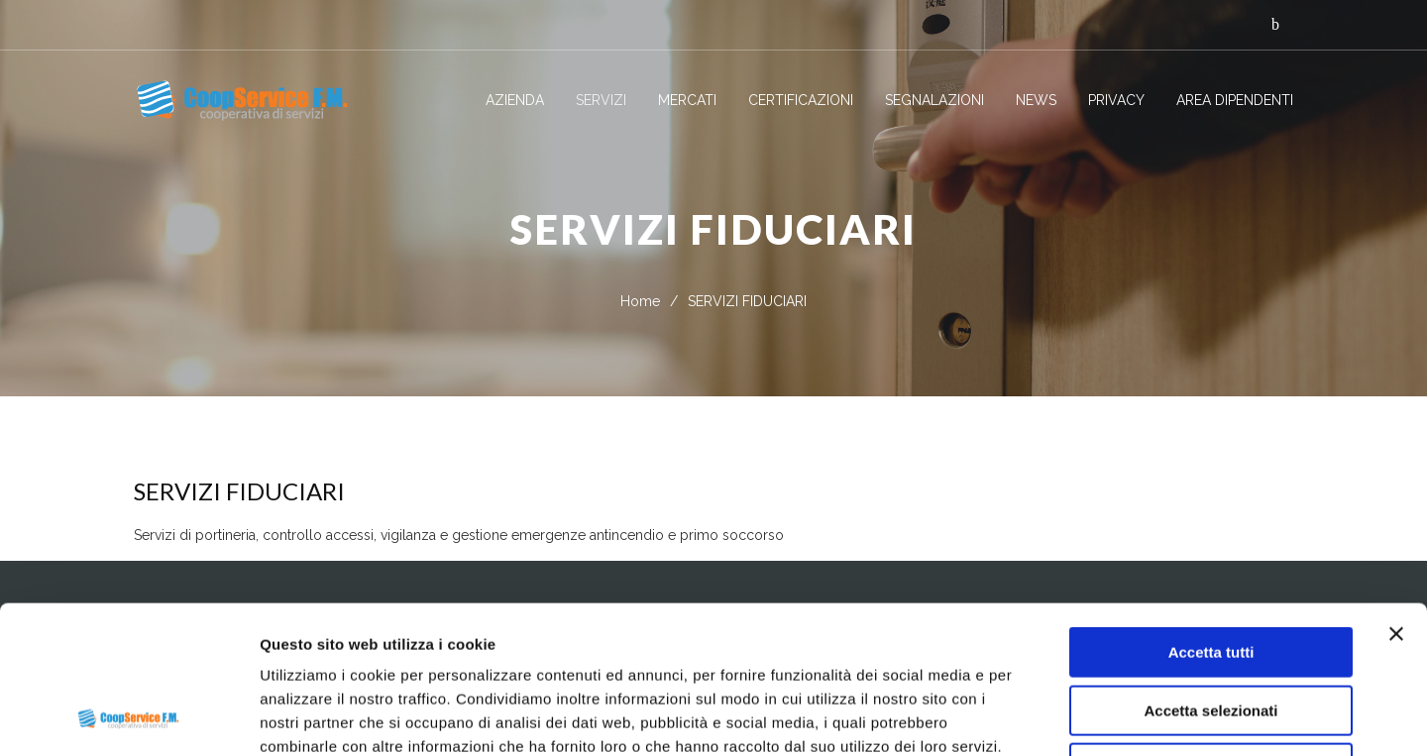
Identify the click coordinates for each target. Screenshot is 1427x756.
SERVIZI (601, 100)
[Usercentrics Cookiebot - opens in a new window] (128, 717)
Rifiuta (1211, 629)
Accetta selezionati (1210, 572)
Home (640, 301)
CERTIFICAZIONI (800, 100)
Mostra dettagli (1042, 716)
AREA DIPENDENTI (1234, 100)
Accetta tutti (1211, 513)
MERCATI (687, 100)
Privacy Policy (314, 631)
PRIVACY (1116, 100)
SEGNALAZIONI (934, 100)
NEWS (1036, 100)
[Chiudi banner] (1396, 495)
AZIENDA (515, 100)
